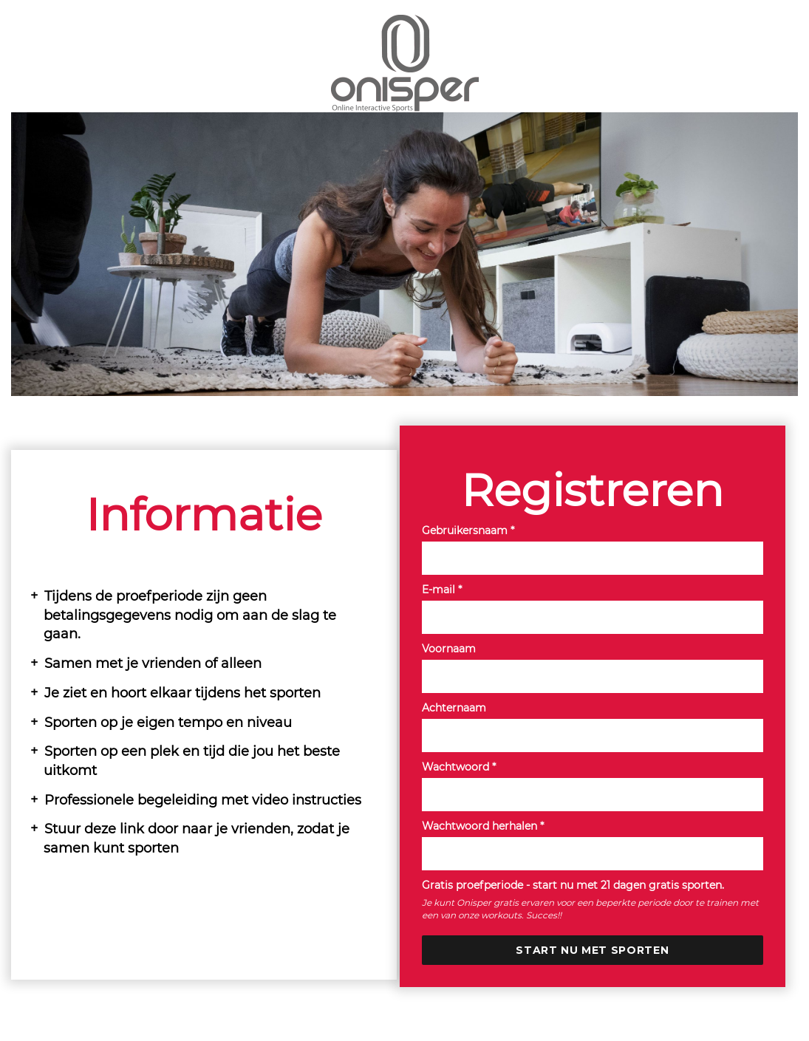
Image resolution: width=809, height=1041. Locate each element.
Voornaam (449, 648)
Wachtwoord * (459, 767)
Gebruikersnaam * (468, 530)
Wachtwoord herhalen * (483, 826)
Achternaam (454, 707)
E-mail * (442, 589)
